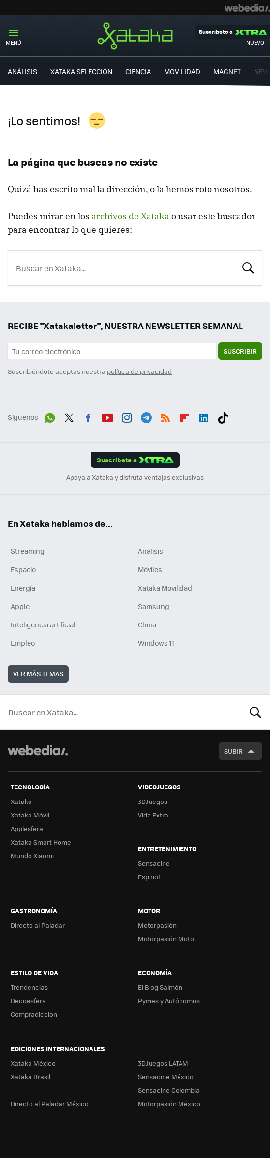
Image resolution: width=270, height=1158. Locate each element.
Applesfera (27, 828)
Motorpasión (157, 925)
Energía (23, 588)
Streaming (28, 551)
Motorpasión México (169, 1103)
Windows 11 (156, 643)
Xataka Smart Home (41, 841)
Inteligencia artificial (43, 624)
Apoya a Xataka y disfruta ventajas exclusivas (135, 477)
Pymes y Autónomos (169, 1000)
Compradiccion (34, 1014)
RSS (165, 416)
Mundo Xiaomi (32, 855)
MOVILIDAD (182, 71)
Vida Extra (153, 814)
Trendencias (29, 987)
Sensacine (154, 863)
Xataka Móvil (30, 814)
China (147, 624)
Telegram (146, 416)
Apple (20, 606)
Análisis (150, 551)
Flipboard (184, 416)
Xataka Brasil (30, 1076)
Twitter (69, 416)
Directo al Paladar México (50, 1103)
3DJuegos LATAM (163, 1063)
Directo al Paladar (38, 925)
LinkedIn (203, 416)
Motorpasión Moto (166, 938)
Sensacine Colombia (169, 1090)
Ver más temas (38, 673)
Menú (13, 42)
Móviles (150, 569)
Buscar (248, 267)
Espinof (149, 876)
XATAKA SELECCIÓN (81, 71)
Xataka (135, 35)
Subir (233, 751)
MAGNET (227, 71)
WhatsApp (50, 416)
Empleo (23, 643)
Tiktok (223, 416)
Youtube (107, 416)
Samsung (153, 606)
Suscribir (240, 351)
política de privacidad (139, 371)
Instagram (127, 416)
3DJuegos (152, 801)
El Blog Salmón (160, 987)
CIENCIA (138, 71)
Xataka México (33, 1063)
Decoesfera (28, 1000)
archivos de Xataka (130, 216)
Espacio (23, 569)
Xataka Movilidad (165, 588)
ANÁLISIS (22, 71)
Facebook (88, 416)
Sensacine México (166, 1076)
